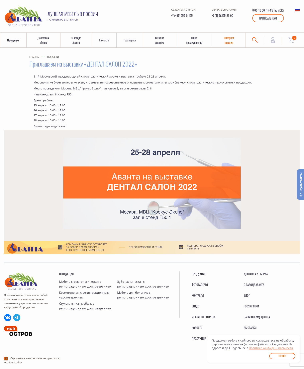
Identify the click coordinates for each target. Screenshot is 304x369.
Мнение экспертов (203, 317)
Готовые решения (159, 40)
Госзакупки (130, 40)
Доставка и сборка (44, 40)
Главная (34, 57)
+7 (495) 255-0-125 (182, 15)
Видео (195, 306)
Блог (247, 295)
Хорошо (282, 356)
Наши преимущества (194, 40)
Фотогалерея (200, 284)
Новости (53, 57)
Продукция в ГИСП (203, 338)
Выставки (250, 327)
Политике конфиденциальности (271, 348)
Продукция (13, 40)
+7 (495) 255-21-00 (222, 15)
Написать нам (268, 18)
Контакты (104, 40)
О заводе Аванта (76, 40)
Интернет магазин (229, 40)
